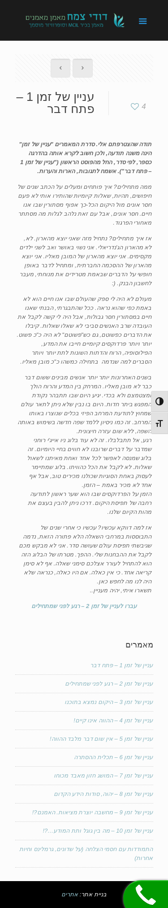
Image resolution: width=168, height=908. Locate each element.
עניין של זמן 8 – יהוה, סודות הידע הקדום (103, 794)
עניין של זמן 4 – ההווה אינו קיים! (113, 720)
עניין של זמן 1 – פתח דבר (121, 665)
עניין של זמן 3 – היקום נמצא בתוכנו (109, 702)
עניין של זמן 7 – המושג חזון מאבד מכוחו (103, 775)
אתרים (69, 894)
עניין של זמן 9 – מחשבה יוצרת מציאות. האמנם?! (92, 812)
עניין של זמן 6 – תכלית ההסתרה (113, 757)
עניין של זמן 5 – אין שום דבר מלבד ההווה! (101, 738)
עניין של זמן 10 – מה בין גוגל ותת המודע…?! (98, 830)
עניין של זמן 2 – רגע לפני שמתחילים (109, 683)
